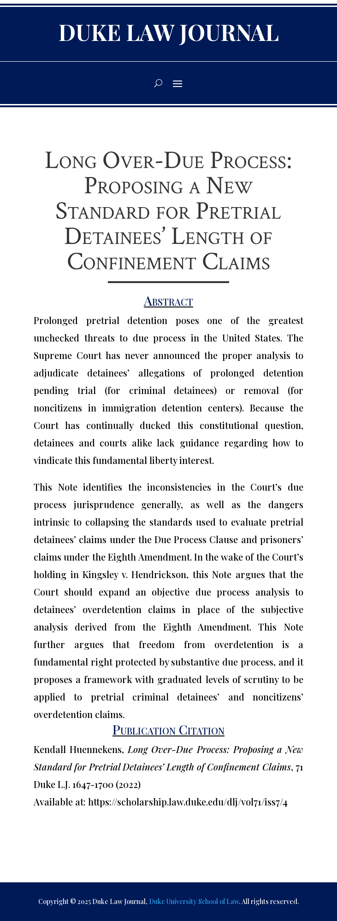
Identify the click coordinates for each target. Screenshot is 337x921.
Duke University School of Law (194, 901)
